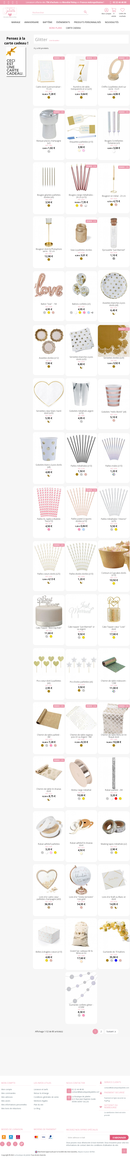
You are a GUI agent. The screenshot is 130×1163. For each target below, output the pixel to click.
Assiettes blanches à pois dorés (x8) (114, 304)
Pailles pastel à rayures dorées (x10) (81, 519)
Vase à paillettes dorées (81, 250)
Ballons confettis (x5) (81, 304)
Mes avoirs (5, 1101)
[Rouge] (116, 798)
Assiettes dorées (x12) (49, 358)
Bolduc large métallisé (81, 790)
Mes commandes (8, 1093)
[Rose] (84, 312)
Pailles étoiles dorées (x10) (81, 573)
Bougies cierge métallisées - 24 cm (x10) (81, 196)
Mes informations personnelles (14, 1104)
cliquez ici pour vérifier (86, 1152)
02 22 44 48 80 (117, 2)
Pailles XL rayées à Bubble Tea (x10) (48, 520)
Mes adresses (7, 1097)
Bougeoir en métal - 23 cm (114, 196)
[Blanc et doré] (113, 313)
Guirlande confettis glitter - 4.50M (81, 1005)
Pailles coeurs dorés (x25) (48, 573)
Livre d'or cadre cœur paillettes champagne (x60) (49, 898)
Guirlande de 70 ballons (114, 951)
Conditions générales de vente (46, 1097)
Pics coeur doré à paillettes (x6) (49, 681)
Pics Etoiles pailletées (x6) (81, 681)
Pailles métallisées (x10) (81, 465)
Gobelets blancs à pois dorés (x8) (49, 465)
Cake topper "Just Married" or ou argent (81, 627)
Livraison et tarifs (41, 1089)
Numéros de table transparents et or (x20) (81, 87)
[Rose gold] (81, 205)
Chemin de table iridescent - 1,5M (114, 681)
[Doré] (48, 97)
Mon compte (6, 1089)
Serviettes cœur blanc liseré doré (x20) (48, 412)
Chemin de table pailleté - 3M (48, 735)
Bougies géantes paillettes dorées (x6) (48, 196)
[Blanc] (113, 151)
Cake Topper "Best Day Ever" (49, 627)
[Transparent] (113, 258)
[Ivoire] (79, 150)
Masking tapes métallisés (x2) (114, 844)
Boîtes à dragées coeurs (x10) (49, 951)
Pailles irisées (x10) (113, 465)
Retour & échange (41, 1093)
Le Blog (37, 1108)
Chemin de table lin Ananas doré (48, 790)
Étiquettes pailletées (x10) (81, 141)
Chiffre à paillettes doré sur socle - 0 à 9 (114, 87)
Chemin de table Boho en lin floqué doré (114, 735)
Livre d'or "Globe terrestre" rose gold (81, 898)
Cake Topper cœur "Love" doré (113, 627)
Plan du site (38, 1104)
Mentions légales (41, 1101)
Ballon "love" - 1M (49, 304)
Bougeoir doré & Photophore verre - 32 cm (49, 250)
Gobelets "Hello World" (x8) (113, 411)
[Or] (77, 205)
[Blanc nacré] (85, 205)
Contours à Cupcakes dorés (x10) (113, 574)
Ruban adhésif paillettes (49, 844)
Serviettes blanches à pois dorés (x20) (81, 358)
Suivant (112, 1031)
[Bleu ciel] (88, 312)
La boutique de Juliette (22, 1155)
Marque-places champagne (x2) (48, 141)
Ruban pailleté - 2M (114, 790)
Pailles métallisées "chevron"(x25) (114, 520)
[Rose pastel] (83, 150)
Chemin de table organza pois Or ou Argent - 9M (81, 735)
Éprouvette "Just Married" (113, 250)
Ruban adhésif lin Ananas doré (81, 844)
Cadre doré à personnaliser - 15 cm (49, 87)
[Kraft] (111, 907)
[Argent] (48, 151)
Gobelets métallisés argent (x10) (81, 412)
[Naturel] (81, 961)
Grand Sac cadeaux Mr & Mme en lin (81, 952)
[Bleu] (116, 960)
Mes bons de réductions (11, 1108)
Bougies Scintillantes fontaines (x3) (114, 141)
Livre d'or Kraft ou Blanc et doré (114, 898)
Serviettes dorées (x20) (113, 357)
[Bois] (48, 907)
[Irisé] (113, 474)
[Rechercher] (60, 13)
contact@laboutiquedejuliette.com (86, 1092)
